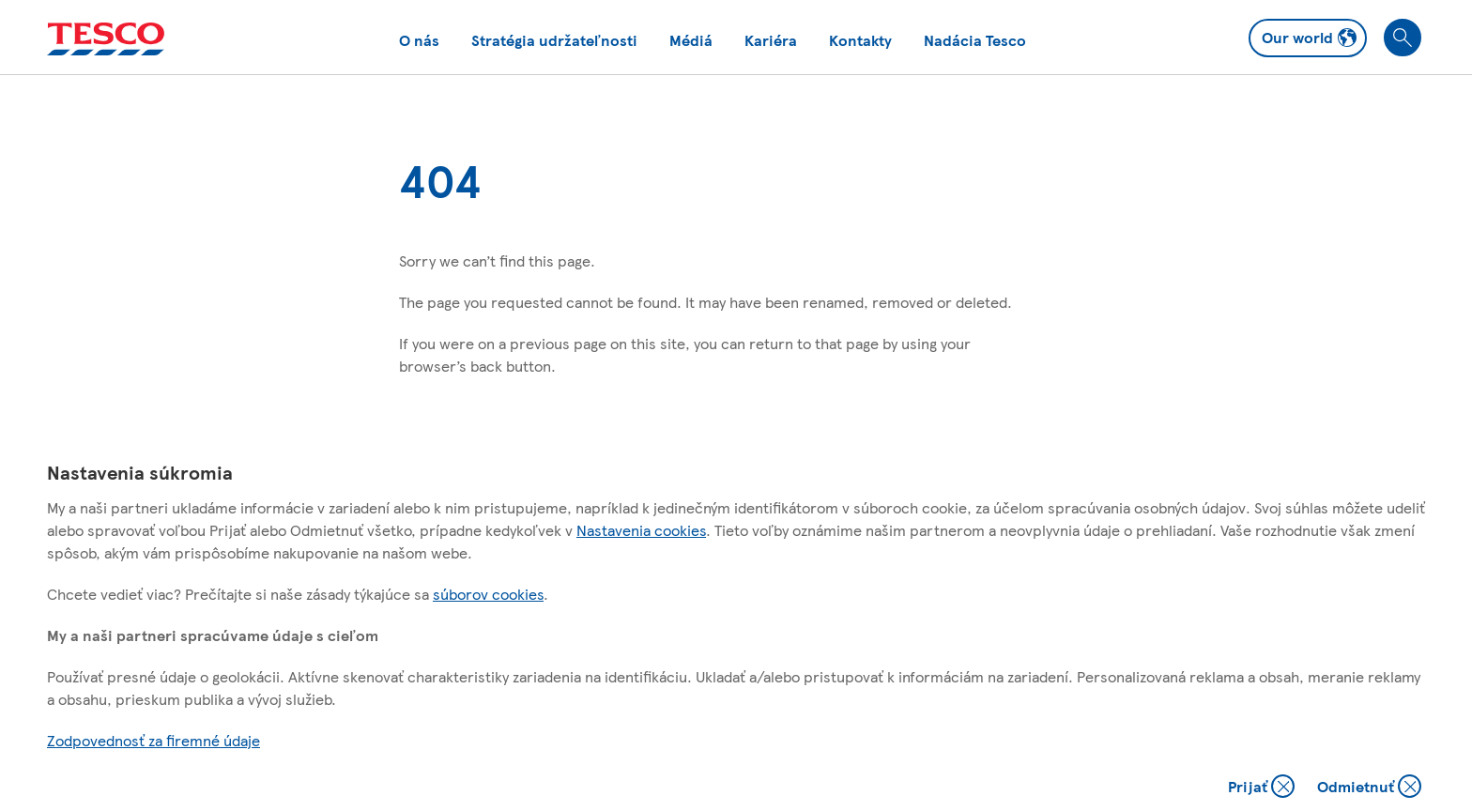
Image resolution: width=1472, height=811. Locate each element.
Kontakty (860, 40)
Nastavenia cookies (641, 530)
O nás (419, 40)
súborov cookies (488, 593)
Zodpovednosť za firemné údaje (153, 740)
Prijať (1263, 788)
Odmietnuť (1369, 788)
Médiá (691, 40)
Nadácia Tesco (975, 40)
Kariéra (770, 40)
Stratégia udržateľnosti (554, 40)
